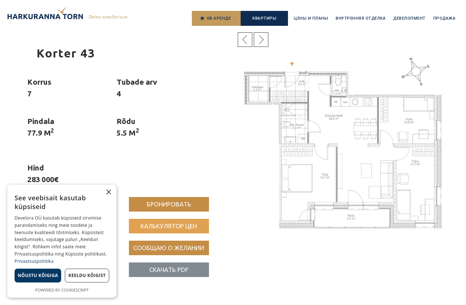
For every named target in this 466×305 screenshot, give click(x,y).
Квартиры (264, 18)
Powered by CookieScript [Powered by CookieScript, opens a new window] (62, 290)
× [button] (108, 192)
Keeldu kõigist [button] (87, 275)
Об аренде (219, 18)
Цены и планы (311, 18)
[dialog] (61, 241)
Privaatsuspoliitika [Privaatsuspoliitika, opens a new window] (34, 261)
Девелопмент (409, 18)
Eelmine (245, 39)
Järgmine (261, 39)
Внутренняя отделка (361, 18)
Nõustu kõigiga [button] (38, 275)
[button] (169, 204)
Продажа (444, 18)
